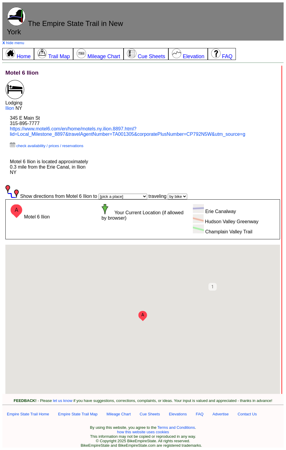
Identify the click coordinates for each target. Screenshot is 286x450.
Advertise (221, 414)
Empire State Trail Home (28, 414)
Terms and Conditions (176, 427)
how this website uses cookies (143, 432)
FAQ (200, 414)
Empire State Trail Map (78, 414)
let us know (62, 400)
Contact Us (247, 414)
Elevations (178, 414)
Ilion (9, 108)
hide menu (13, 43)
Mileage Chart (119, 414)
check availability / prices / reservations (46, 146)
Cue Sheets (150, 414)
